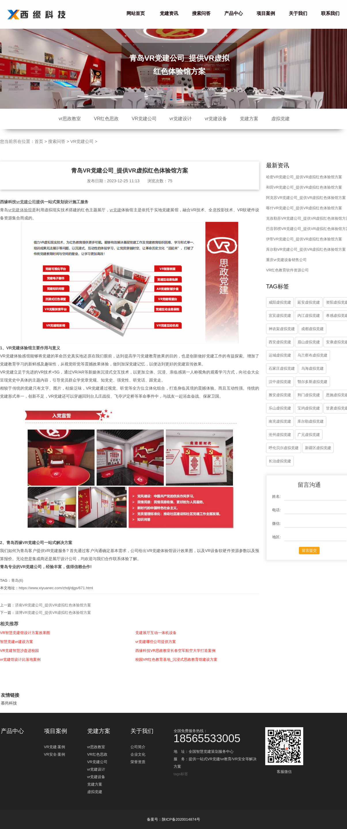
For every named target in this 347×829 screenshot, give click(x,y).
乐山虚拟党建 (280, 417)
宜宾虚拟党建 (280, 325)
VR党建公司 (144, 118)
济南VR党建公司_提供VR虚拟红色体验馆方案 (53, 614)
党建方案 (249, 118)
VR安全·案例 (54, 754)
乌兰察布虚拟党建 (312, 364)
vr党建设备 (216, 118)
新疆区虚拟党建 (318, 457)
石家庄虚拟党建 (282, 378)
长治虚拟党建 (280, 470)
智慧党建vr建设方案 (16, 651)
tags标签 (181, 774)
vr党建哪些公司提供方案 (155, 651)
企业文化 (137, 754)
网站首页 (135, 13)
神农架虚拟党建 (282, 338)
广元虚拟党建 (308, 444)
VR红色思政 (106, 118)
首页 (39, 141)
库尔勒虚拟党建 (310, 430)
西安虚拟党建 (280, 351)
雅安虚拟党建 (280, 404)
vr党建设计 (181, 118)
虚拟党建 (280, 118)
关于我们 (298, 13)
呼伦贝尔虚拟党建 (284, 457)
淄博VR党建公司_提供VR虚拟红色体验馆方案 (53, 622)
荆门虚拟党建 (308, 404)
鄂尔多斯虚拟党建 (312, 391)
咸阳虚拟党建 (280, 311)
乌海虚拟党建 (312, 378)
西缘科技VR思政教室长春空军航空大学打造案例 (175, 660)
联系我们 (330, 13)
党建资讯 (169, 13)
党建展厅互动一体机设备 (156, 642)
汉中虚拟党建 (280, 391)
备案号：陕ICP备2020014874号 (173, 819)
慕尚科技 (9, 703)
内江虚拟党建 (308, 325)
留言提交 (309, 560)
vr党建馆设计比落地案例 (20, 669)
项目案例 (266, 13)
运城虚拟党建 (280, 364)
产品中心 (233, 13)
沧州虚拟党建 (280, 444)
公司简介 (137, 747)
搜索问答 (201, 13)
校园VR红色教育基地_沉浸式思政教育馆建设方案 (176, 669)
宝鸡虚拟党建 (308, 417)
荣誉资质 (137, 762)
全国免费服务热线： (217, 735)
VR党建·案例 (54, 747)
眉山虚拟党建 (308, 351)
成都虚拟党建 (312, 338)
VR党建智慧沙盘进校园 (19, 660)
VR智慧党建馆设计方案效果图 (25, 642)
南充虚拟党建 (280, 430)
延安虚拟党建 (308, 311)
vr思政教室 (70, 118)
